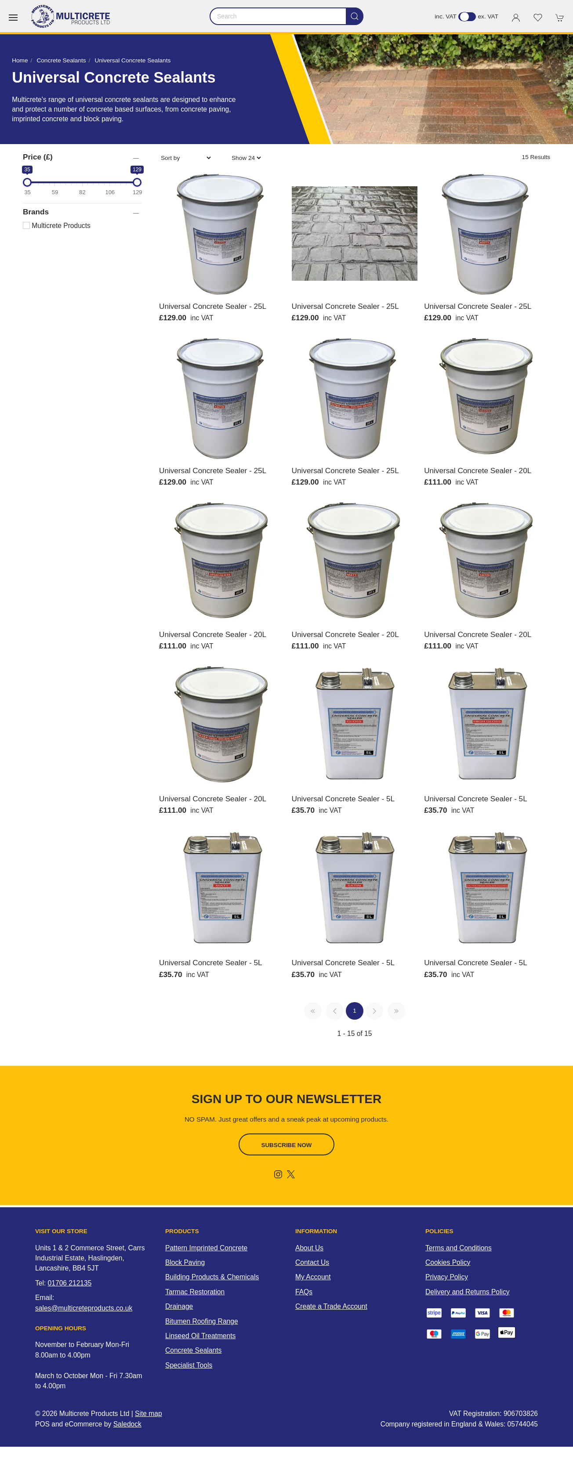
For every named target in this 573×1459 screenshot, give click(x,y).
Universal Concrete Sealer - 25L (212, 306)
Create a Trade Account (331, 1306)
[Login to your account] (515, 17)
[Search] (286, 16)
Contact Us (312, 1262)
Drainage (179, 1306)
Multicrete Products (57, 225)
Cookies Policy (447, 1262)
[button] (13, 17)
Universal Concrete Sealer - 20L (477, 470)
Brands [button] (36, 212)
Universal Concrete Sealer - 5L (343, 798)
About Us (309, 1248)
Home (20, 60)
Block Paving (185, 1262)
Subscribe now (286, 1145)
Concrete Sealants (61, 60)
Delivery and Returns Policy (467, 1292)
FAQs (303, 1292)
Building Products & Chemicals (212, 1277)
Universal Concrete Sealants (132, 60)
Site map (148, 1413)
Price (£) (38, 156)
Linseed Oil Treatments (200, 1336)
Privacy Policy (446, 1277)
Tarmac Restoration (195, 1292)
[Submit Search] (354, 16)
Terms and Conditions (458, 1248)
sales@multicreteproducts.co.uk (83, 1308)
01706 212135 (70, 1283)
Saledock (127, 1424)
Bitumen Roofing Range (201, 1321)
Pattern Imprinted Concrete (206, 1248)
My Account (313, 1277)
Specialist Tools (188, 1365)
